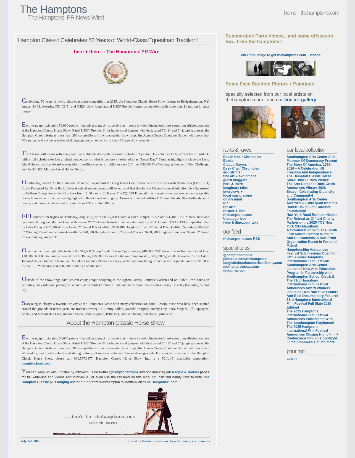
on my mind (232, 199)
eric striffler (232, 172)
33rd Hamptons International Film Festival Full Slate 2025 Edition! (309, 303)
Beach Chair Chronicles (242, 157)
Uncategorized (234, 219)
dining (85, 382)
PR (225, 203)
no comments (200, 441)
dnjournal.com (234, 270)
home (290, 13)
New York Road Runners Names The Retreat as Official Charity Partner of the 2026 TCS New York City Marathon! (311, 220)
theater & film (234, 211)
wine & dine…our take (240, 222)
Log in (291, 358)
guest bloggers (235, 180)
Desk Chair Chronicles (241, 168)
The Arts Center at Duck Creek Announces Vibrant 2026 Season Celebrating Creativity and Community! (310, 189)
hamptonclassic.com (36, 363)
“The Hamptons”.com (160, 382)
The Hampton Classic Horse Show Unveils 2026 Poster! (308, 178)
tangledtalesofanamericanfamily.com (252, 263)
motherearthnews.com (241, 267)
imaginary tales (235, 188)
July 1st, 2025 (30, 441)
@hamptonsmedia (123, 372)
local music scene (237, 195)
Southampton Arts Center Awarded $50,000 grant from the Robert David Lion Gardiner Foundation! (311, 205)
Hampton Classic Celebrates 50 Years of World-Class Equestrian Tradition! (107, 40)
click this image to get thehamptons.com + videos (280, 55)
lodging (63, 382)
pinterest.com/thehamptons (245, 259)
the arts (229, 207)
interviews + (233, 192)
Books (228, 161)
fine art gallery (300, 99)
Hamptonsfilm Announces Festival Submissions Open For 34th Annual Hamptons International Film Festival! (311, 255)
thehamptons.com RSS (241, 239)
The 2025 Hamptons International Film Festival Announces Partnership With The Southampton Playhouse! (310, 317)
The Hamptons (53, 9)
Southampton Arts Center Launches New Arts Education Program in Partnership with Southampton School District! (310, 270)
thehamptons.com (320, 13)
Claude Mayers (235, 165)
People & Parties (185, 372)
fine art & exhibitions (239, 176)
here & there (179, 441)
